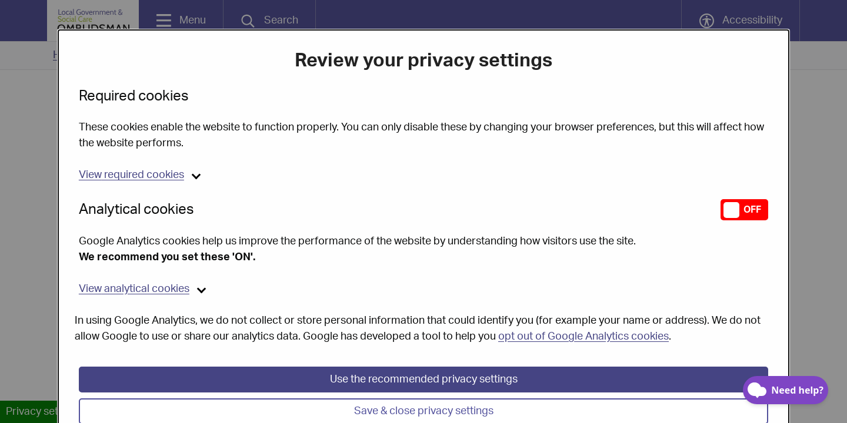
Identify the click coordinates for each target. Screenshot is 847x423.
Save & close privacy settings (423, 399)
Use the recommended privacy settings (424, 367)
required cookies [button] (131, 163)
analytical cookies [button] (134, 277)
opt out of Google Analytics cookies (583, 325)
